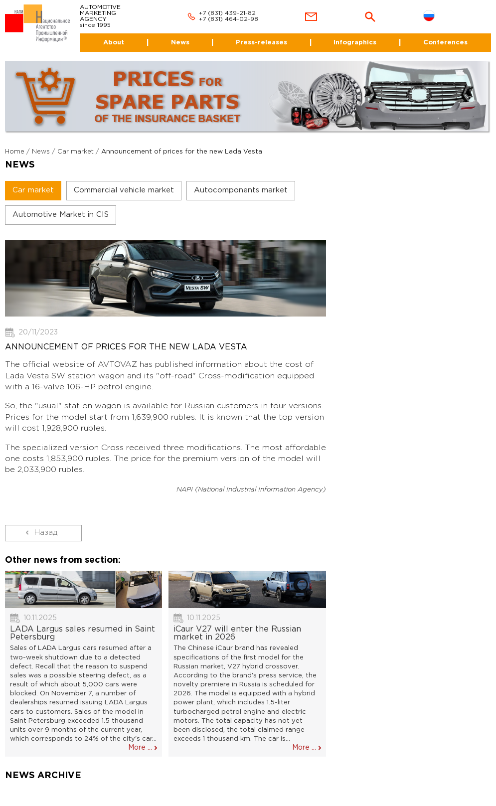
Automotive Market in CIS (60, 214)
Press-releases (261, 42)
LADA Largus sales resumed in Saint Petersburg (82, 633)
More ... (140, 748)
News (180, 42)
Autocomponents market (241, 190)
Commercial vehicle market (124, 190)
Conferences (445, 42)
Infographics (354, 42)
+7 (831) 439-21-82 (227, 13)
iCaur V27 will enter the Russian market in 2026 (237, 633)
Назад (45, 532)
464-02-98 (241, 19)
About (113, 42)
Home (14, 152)
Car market (75, 152)
